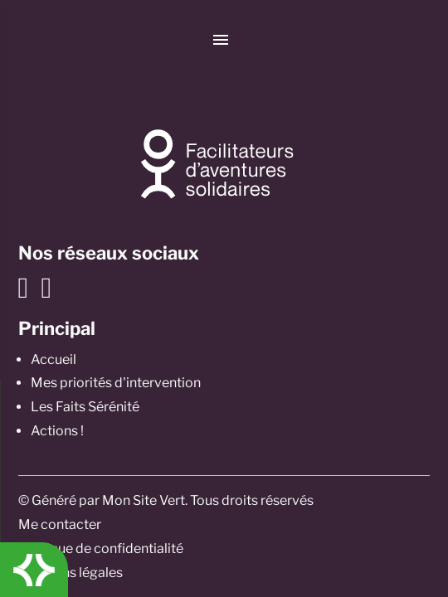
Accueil (53, 359)
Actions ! (57, 431)
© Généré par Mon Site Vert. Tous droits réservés (166, 500)
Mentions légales (70, 572)
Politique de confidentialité (100, 548)
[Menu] (221, 40)
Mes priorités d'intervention (116, 383)
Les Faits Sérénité (85, 407)
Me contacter (59, 524)
